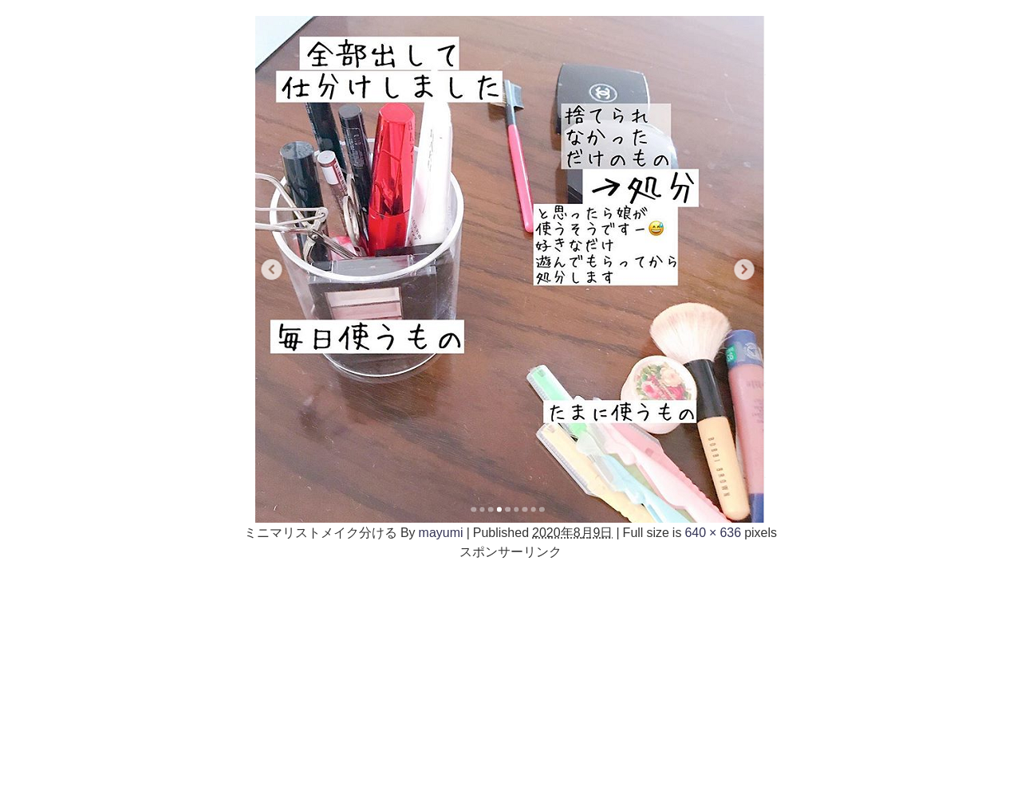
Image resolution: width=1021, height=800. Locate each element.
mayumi (441, 532)
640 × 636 (712, 532)
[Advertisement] (510, 672)
